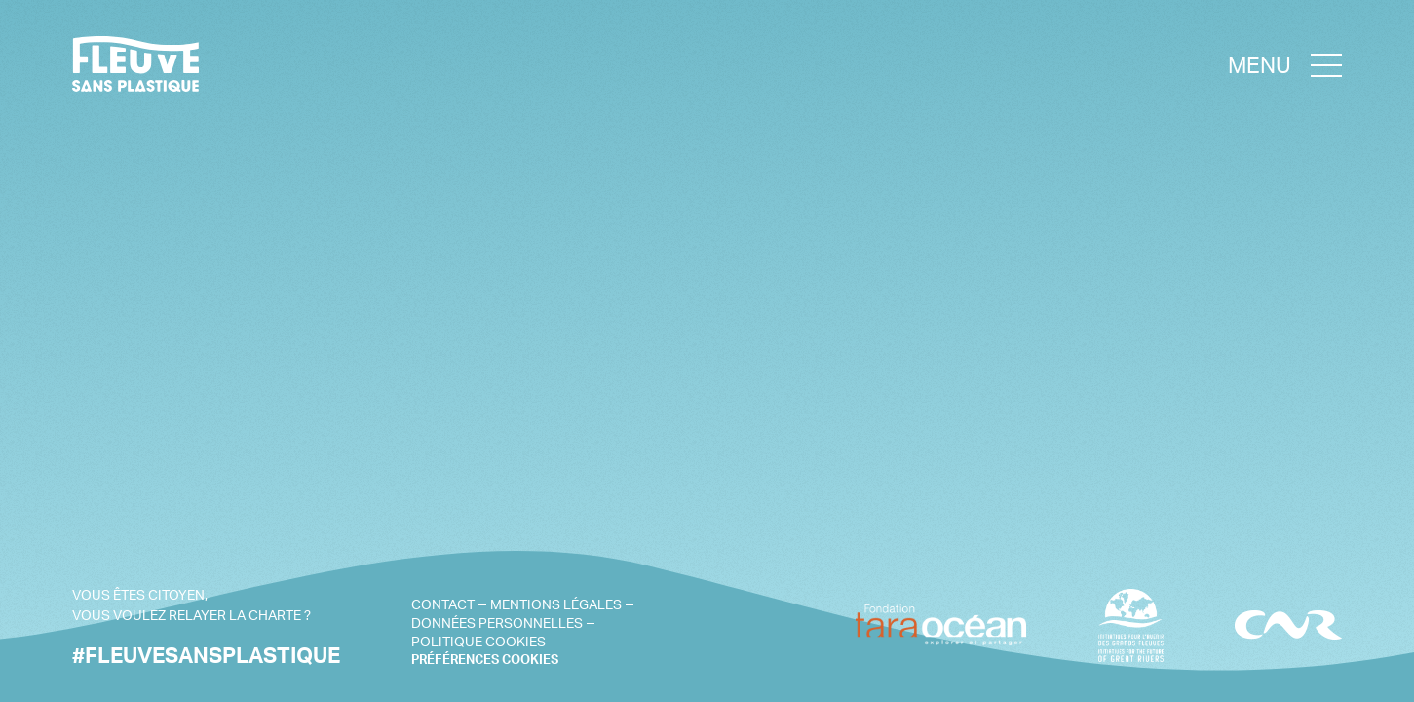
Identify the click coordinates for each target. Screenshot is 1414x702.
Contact (443, 604)
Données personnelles (497, 622)
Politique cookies (478, 641)
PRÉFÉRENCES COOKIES (484, 659)
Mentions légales (556, 604)
